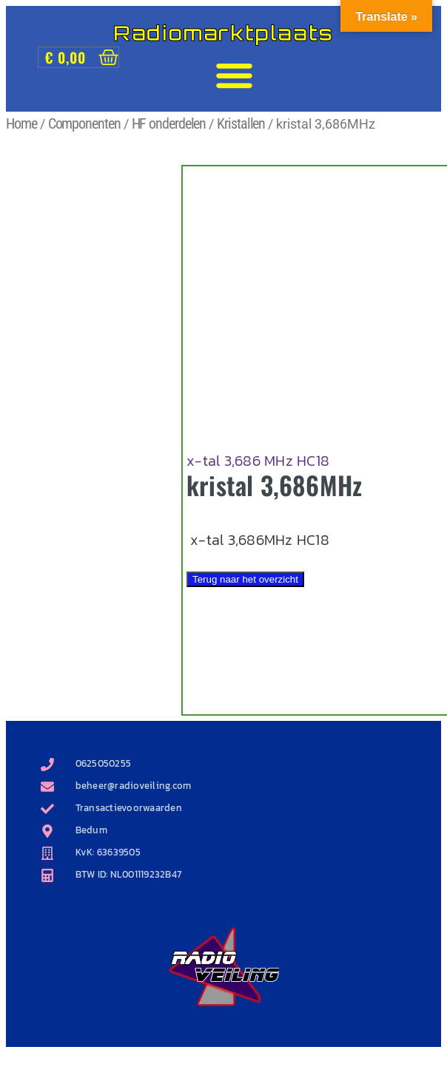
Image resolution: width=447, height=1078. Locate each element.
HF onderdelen (169, 123)
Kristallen (241, 123)
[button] (234, 75)
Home (21, 123)
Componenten (84, 123)
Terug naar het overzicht (245, 579)
